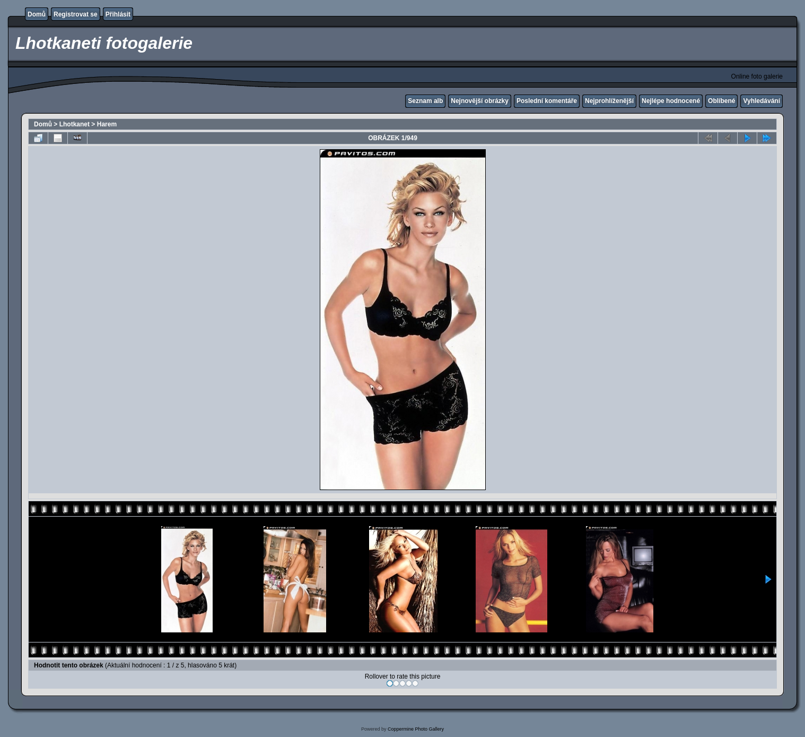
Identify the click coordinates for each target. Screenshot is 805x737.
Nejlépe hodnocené (671, 101)
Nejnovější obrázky (480, 101)
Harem (107, 124)
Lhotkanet (74, 124)
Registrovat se (76, 14)
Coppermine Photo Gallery (416, 729)
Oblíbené (721, 101)
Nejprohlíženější (609, 101)
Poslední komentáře (547, 101)
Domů (37, 14)
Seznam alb (425, 101)
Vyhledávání (761, 101)
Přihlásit (118, 14)
